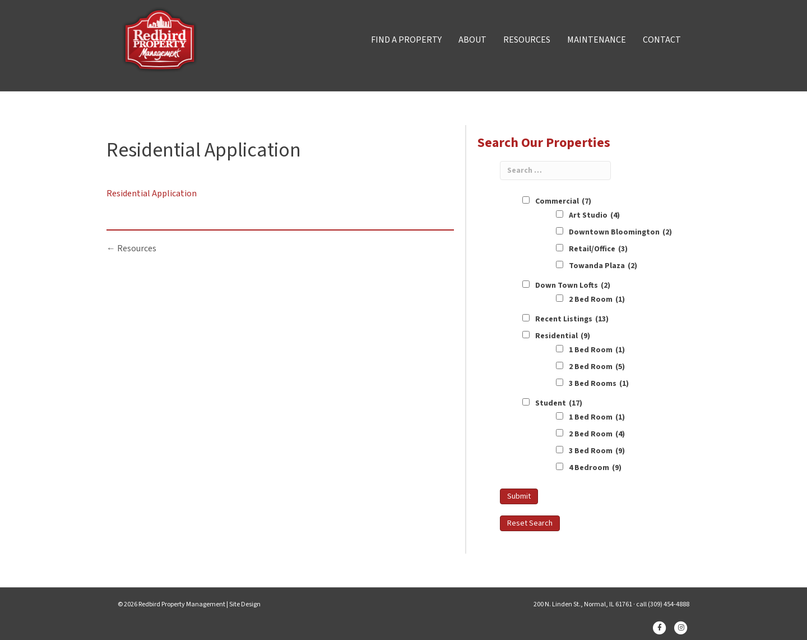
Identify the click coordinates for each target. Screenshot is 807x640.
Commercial (563, 201)
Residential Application (151, 193)
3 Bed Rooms (599, 384)
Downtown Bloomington (620, 232)
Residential (562, 336)
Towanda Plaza (603, 266)
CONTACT (662, 40)
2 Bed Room (597, 299)
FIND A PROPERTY (406, 40)
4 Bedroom (595, 468)
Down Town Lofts (572, 285)
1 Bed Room (597, 350)
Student (558, 403)
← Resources (131, 248)
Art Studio (594, 215)
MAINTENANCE (596, 40)
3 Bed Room (597, 451)
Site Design (245, 604)
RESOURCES (526, 40)
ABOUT (472, 40)
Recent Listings (572, 319)
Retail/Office (598, 249)
